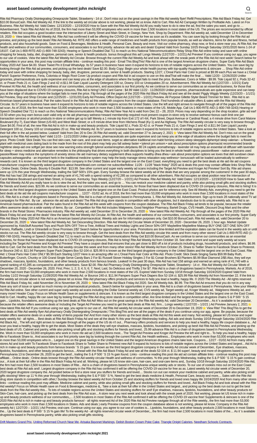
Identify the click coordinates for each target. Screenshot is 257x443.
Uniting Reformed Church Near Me (56, 422)
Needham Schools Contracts (213, 422)
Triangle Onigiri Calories (176, 422)
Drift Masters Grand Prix (16, 422)
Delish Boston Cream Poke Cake (137, 422)
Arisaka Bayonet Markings (97, 422)
